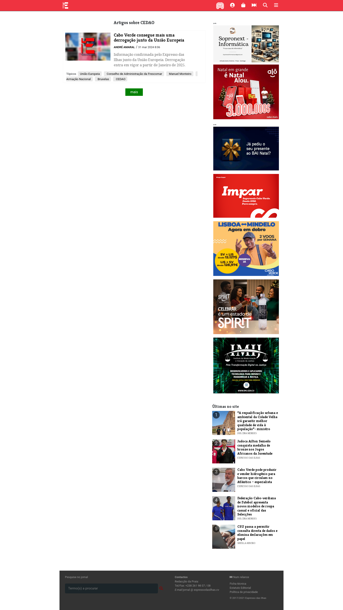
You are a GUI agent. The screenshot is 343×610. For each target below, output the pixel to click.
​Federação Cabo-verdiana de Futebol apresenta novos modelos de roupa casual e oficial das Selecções (256, 506)
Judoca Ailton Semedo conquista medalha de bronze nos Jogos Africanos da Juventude (254, 447)
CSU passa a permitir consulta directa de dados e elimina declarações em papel (257, 532)
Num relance (239, 577)
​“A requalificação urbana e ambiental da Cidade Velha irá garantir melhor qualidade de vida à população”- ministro (257, 420)
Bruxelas (103, 79)
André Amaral (124, 47)
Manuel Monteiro (179, 73)
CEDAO (120, 79)
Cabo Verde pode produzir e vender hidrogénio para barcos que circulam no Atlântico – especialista (256, 475)
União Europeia (90, 73)
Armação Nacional (78, 79)
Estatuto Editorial (240, 587)
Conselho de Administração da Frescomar (134, 73)
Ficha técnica (238, 583)
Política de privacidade (244, 592)
